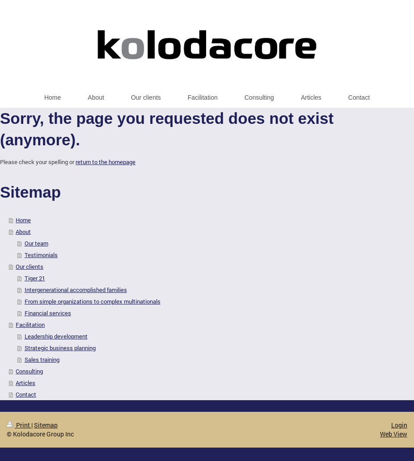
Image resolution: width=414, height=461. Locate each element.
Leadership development (56, 336)
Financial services (48, 313)
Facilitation (30, 325)
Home (23, 220)
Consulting (29, 371)
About (23, 232)
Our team (36, 243)
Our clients (29, 266)
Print (19, 425)
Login (399, 425)
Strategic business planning (60, 348)
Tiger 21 (35, 278)
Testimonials (41, 255)
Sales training (42, 359)
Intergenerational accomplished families (76, 290)
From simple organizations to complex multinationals (93, 301)
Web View (393, 434)
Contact (26, 394)
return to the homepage (105, 162)
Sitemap (46, 425)
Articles (25, 383)
